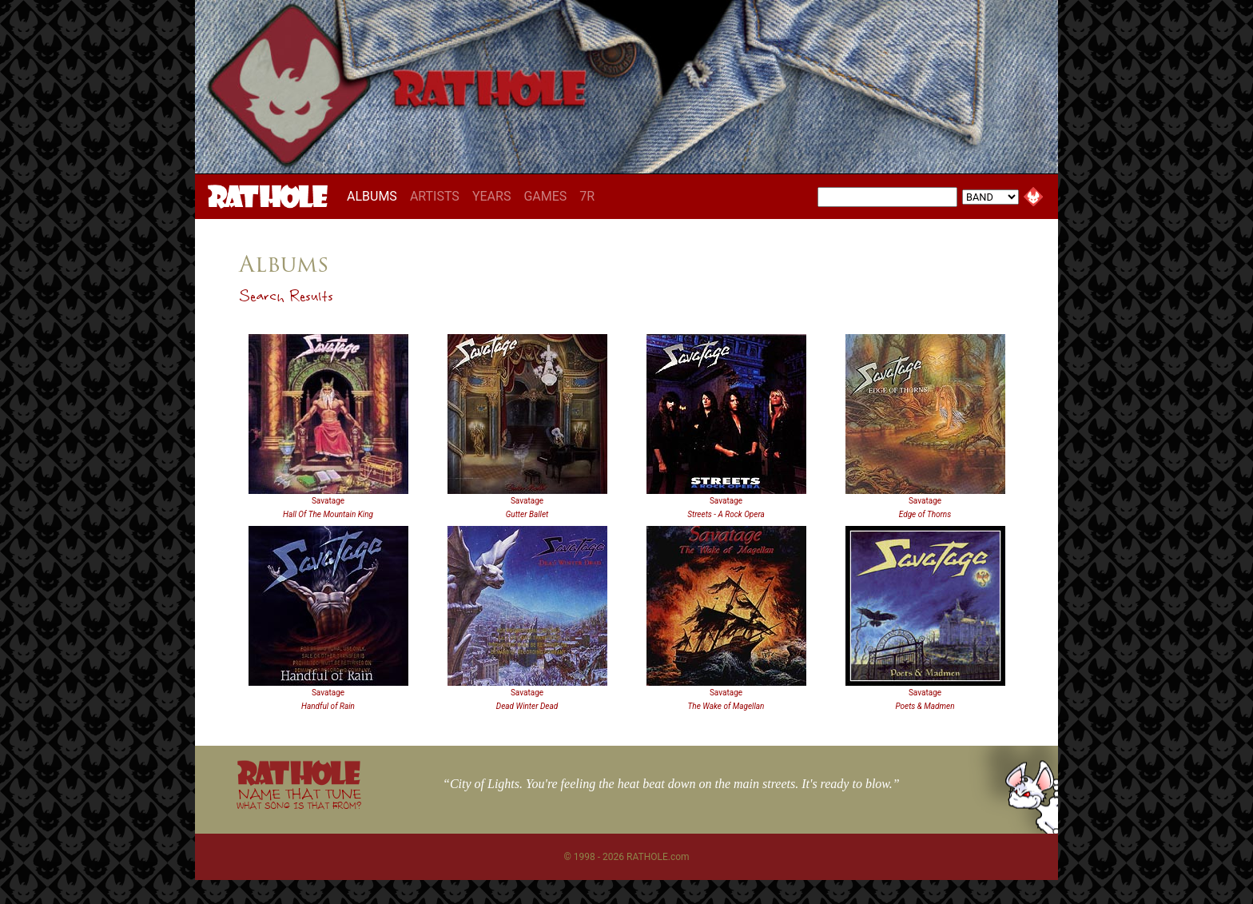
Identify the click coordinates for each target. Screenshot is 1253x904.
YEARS (491, 196)
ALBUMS (375, 196)
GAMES (545, 196)
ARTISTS (434, 196)
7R (587, 196)
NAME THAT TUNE (299, 798)
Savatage (328, 500)
